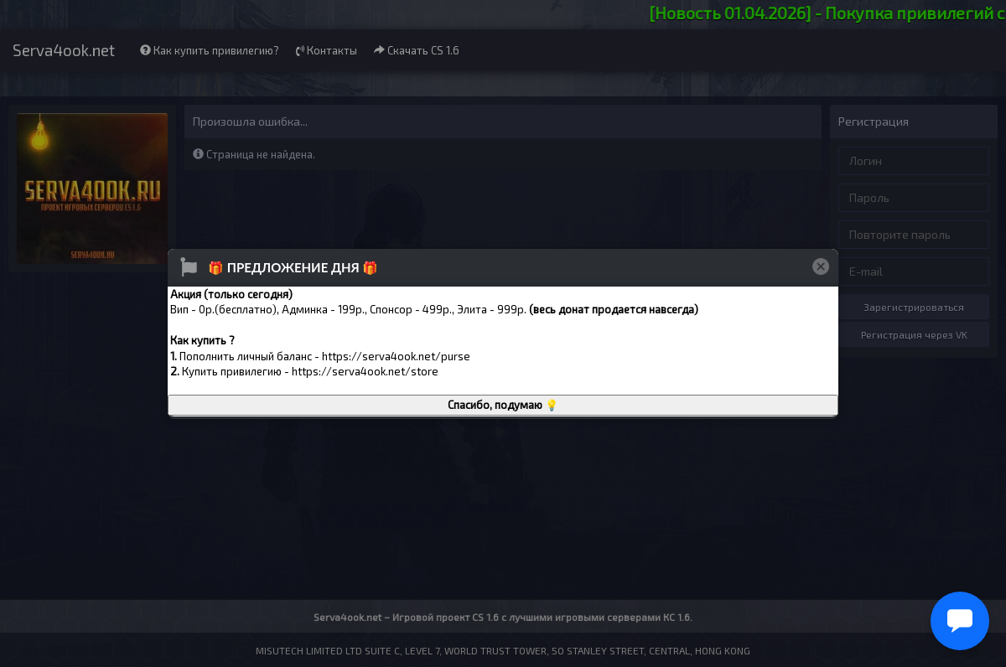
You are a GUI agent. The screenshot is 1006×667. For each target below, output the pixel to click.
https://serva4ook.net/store (365, 371)
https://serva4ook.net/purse (396, 356)
